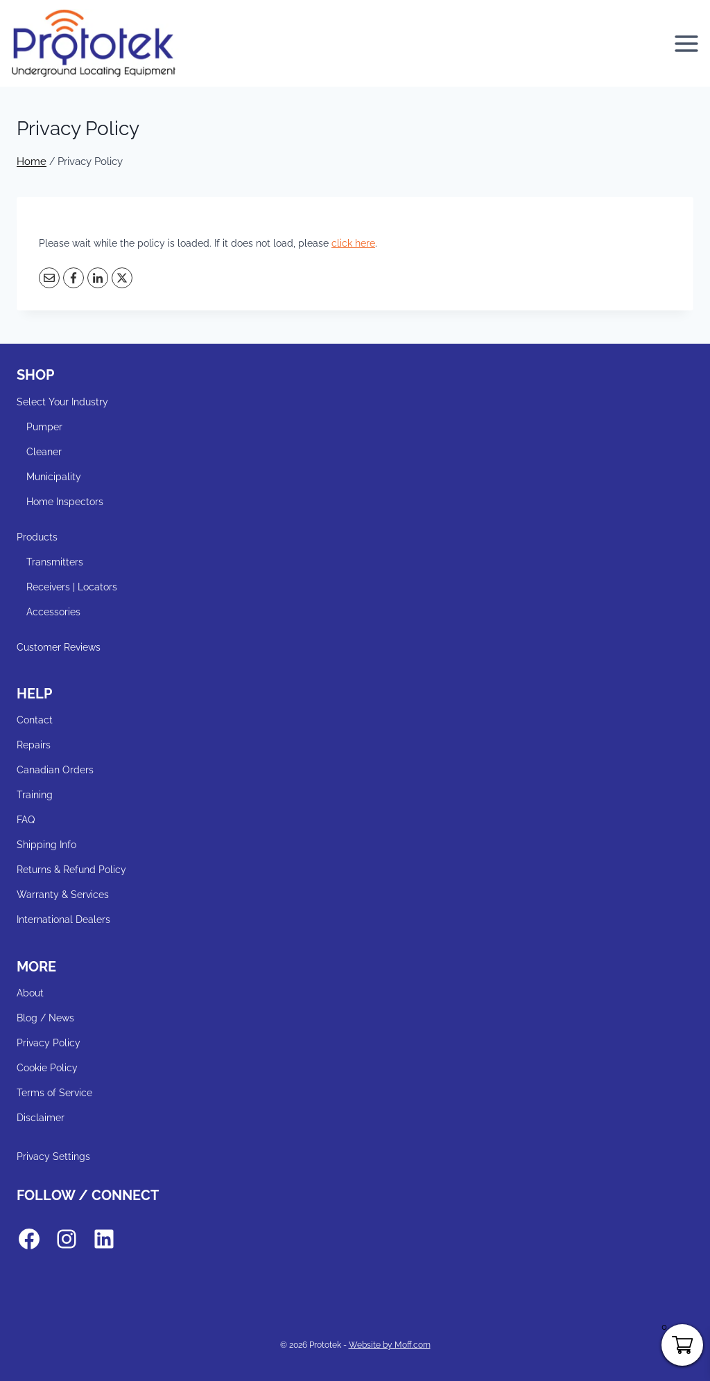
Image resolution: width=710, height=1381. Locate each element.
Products (37, 537)
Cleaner (44, 451)
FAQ (26, 819)
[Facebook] (73, 277)
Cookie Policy (47, 1067)
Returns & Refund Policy (71, 869)
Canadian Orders (55, 769)
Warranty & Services (63, 894)
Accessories (53, 611)
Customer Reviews (59, 647)
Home (31, 161)
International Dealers (63, 919)
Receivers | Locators (71, 586)
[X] (122, 277)
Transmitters (54, 562)
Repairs (34, 744)
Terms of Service (54, 1092)
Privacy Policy (48, 1042)
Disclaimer (40, 1117)
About (30, 993)
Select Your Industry (62, 401)
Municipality (53, 476)
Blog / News (45, 1017)
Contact (35, 719)
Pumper (44, 426)
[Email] (49, 277)
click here (353, 243)
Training (35, 794)
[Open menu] (688, 43)
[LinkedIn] (97, 277)
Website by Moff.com (390, 1345)
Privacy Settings (53, 1156)
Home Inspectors (64, 501)
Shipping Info (46, 844)
